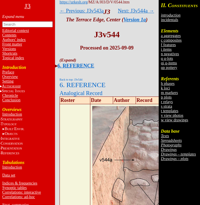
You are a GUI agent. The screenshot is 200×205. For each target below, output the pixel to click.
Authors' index (14, 40)
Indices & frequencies (19, 183)
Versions (9, 49)
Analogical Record (81, 93)
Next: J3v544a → (136, 11)
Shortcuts (9, 53)
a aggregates (171, 36)
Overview (10, 77)
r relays (167, 102)
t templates (169, 111)
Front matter (12, 44)
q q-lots (167, 58)
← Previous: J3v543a (82, 11)
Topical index (13, 58)
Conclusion (11, 100)
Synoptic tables (14, 188)
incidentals (169, 20)
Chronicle (10, 95)
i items (166, 49)
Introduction (12, 114)
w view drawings (174, 120)
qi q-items (169, 63)
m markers (169, 93)
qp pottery (169, 67)
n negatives (170, 54)
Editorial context (15, 30)
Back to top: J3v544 (71, 79)
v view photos (172, 115)
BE (14, 129)
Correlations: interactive (21, 192)
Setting (8, 81)
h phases (168, 83)
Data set (8, 175)
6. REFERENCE (76, 66)
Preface (8, 72)
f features (168, 45)
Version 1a (135, 19)
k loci (165, 88)
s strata (166, 106)
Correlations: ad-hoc (18, 197)
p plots (166, 97)
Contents (9, 35)
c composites (171, 40)
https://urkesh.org (73, 2)
